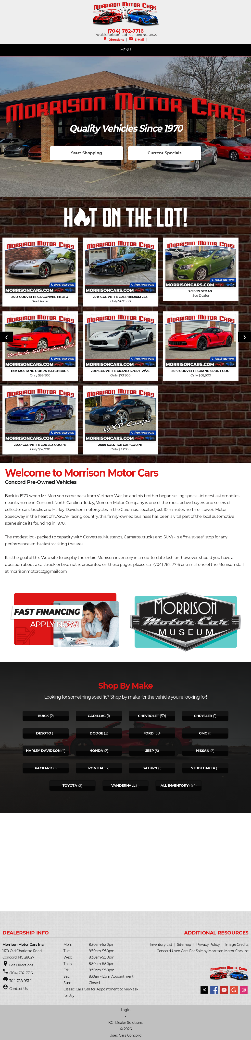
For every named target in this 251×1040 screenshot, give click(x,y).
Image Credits (237, 944)
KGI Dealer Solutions (125, 1022)
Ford (148, 733)
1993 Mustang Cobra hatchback (40, 371)
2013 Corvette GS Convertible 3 (40, 296)
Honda (96, 750)
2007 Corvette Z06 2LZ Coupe (40, 444)
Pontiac (96, 768)
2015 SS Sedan (200, 291)
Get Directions (21, 965)
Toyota (70, 785)
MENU (125, 50)
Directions (113, 39)
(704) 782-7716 (126, 31)
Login (125, 1010)
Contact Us (18, 989)
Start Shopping (86, 153)
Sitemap (184, 944)
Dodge (96, 733)
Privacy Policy (208, 944)
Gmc (203, 733)
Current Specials (165, 153)
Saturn (150, 768)
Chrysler (203, 716)
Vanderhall (123, 785)
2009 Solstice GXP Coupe (120, 444)
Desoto (43, 733)
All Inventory (174, 785)
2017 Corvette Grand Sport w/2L (120, 371)
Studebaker (203, 768)
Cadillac (97, 716)
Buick (43, 716)
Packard (43, 768)
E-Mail (136, 39)
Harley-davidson (43, 750)
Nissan (202, 750)
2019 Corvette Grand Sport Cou (200, 371)
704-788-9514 (20, 981)
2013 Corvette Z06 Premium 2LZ (120, 296)
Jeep (149, 750)
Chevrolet (148, 716)
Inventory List (161, 944)
